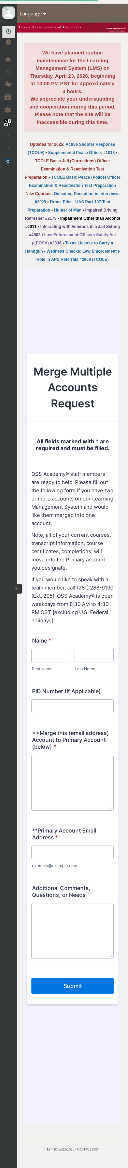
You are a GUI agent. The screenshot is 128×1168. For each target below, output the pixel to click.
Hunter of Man (68, 210)
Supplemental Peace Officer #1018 (81, 152)
